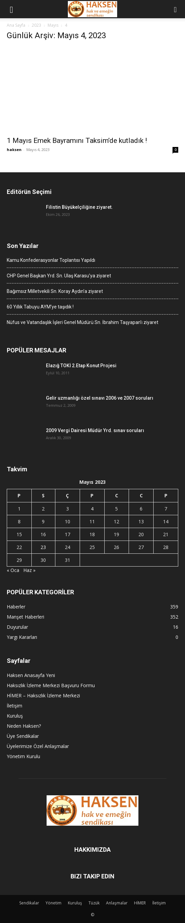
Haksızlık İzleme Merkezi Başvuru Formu (51, 685)
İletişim (14, 705)
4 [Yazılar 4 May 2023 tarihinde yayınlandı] (92, 508)
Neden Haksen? (24, 726)
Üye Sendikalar (23, 736)
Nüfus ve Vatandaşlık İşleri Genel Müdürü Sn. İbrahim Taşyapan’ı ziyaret (82, 322)
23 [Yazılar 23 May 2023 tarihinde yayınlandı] (43, 547)
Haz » (29, 570)
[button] (11, 9)
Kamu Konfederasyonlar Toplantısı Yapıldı (51, 260)
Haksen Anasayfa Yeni (31, 675)
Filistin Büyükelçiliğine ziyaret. (79, 207)
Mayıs (53, 25)
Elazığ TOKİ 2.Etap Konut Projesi (81, 365)
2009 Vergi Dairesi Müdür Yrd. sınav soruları (95, 430)
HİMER (140, 903)
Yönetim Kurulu (23, 756)
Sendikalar (29, 903)
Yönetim (53, 903)
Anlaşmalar (117, 903)
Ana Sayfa (16, 25)
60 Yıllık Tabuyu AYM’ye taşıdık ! (40, 306)
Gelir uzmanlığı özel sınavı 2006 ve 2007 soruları (99, 398)
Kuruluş (15, 716)
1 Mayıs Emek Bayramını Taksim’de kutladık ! (77, 140)
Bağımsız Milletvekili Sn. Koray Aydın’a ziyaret (55, 291)
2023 (36, 25)
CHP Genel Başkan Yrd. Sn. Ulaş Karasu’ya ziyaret (59, 275)
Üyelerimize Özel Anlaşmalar (38, 746)
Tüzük (94, 903)
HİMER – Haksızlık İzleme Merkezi (43, 695)
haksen (14, 149)
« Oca (13, 570)
